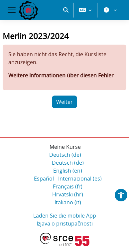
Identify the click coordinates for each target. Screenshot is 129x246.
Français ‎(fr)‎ (67, 186)
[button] (66, 10)
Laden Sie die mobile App (64, 215)
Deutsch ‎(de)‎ (65, 154)
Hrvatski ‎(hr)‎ (67, 194)
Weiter (64, 101)
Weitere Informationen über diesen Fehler (61, 75)
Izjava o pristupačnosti (65, 223)
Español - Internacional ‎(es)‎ (68, 178)
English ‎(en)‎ (67, 170)
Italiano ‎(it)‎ (68, 202)
